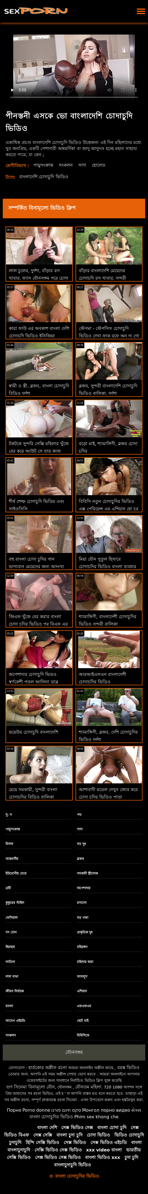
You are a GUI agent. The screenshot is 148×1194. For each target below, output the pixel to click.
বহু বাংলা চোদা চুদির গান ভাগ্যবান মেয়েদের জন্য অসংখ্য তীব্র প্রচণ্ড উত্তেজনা (36, 567)
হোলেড (98, 165)
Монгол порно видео (106, 1110)
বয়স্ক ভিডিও (128, 1067)
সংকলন (66, 165)
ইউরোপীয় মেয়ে (16, 873)
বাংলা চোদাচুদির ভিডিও (51, 1116)
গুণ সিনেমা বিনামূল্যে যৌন (30, 1087)
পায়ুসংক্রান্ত (43, 165)
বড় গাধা (82, 918)
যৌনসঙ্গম (74, 1052)
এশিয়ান (82, 991)
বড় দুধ (81, 844)
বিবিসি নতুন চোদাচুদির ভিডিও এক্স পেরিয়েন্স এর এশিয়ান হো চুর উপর (108, 509)
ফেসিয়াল (12, 918)
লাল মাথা (12, 976)
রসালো (82, 903)
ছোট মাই (82, 1021)
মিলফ (9, 844)
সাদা (82, 165)
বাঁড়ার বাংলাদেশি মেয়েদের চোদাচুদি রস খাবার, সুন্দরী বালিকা (102, 278)
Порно (14, 1110)
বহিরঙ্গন (82, 947)
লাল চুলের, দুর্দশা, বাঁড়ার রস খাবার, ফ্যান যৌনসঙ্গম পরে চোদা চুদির (38, 278)
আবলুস (82, 976)
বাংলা (9, 1006)
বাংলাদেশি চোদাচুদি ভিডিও (43, 176)
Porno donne (36, 1110)
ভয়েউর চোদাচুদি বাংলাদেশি (33, 732)
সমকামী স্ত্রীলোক (87, 873)
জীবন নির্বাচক (15, 991)
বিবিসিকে (83, 1035)
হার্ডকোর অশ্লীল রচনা (47, 1067)
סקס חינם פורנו (66, 1110)
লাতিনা (10, 962)
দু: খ (9, 815)
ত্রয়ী (8, 888)
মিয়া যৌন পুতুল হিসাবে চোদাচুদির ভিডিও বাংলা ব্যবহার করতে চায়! (107, 567)
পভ (79, 815)
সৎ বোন (11, 932)
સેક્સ (136, 1110)
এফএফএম (84, 1006)
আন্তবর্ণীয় (12, 859)
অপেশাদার (83, 888)
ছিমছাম (10, 947)
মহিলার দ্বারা (85, 962)
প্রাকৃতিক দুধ (85, 932)
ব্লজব (80, 859)
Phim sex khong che (96, 1116)
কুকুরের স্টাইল (15, 903)
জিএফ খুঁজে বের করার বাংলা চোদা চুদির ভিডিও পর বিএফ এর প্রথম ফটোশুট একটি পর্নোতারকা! (39, 624)
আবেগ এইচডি (15, 1021)
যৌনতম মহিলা (88, 1087)
